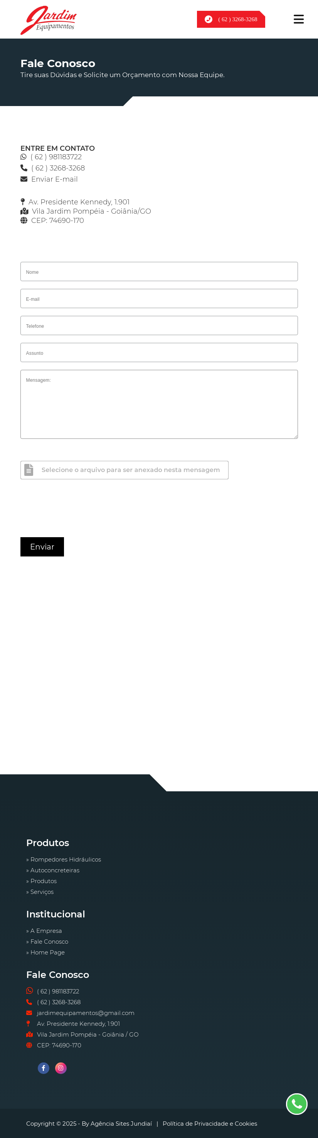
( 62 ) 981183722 (56, 157)
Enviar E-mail (54, 179)
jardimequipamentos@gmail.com (86, 1013)
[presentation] (79, 511)
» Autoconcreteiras (52, 870)
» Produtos (41, 881)
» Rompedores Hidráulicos (63, 859)
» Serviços (40, 891)
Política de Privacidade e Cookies (210, 1123)
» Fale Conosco (47, 941)
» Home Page (45, 952)
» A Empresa (44, 930)
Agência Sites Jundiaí (121, 1123)
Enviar (42, 546)
